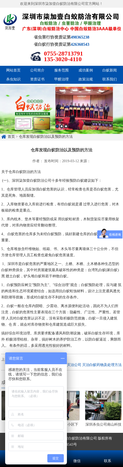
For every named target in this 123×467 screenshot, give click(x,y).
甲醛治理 (61, 79)
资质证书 (37, 79)
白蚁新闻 (109, 70)
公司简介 (37, 70)
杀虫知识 (13, 79)
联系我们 (109, 79)
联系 (107, 454)
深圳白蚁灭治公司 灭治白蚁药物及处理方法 (87, 365)
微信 (76, 454)
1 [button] (57, 149)
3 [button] (66, 149)
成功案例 (85, 70)
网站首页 (13, 70)
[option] (61, 132)
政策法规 (85, 79)
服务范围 (61, 70)
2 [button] (62, 149)
